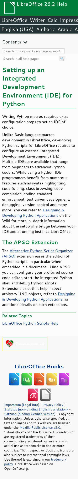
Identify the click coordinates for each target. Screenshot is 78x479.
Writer (37, 20)
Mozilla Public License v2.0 (40, 427)
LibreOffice (14, 20)
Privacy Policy (52, 404)
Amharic (45, 29)
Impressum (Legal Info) (21, 404)
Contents (11, 42)
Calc (52, 20)
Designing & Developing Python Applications (33, 212)
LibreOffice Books (39, 366)
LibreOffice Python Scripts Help (30, 323)
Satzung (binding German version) (30, 414)
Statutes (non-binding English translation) (36, 409)
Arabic (64, 29)
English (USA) (17, 29)
